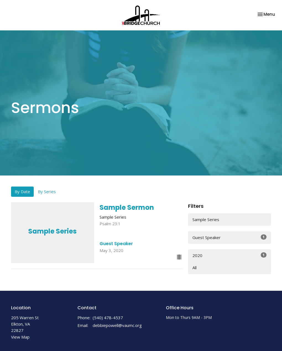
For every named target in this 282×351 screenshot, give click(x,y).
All (194, 267)
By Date (22, 191)
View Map (20, 337)
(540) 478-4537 (108, 317)
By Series (47, 191)
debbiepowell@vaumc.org (117, 325)
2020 (229, 255)
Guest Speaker (229, 237)
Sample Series (205, 219)
